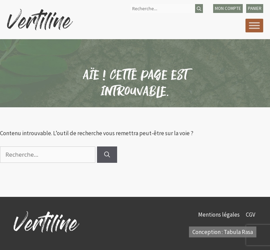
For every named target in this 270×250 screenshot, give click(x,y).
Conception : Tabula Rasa (222, 232)
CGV (251, 214)
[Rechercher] (199, 8)
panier (254, 8)
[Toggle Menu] (254, 25)
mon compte (228, 8)
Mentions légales (219, 214)
